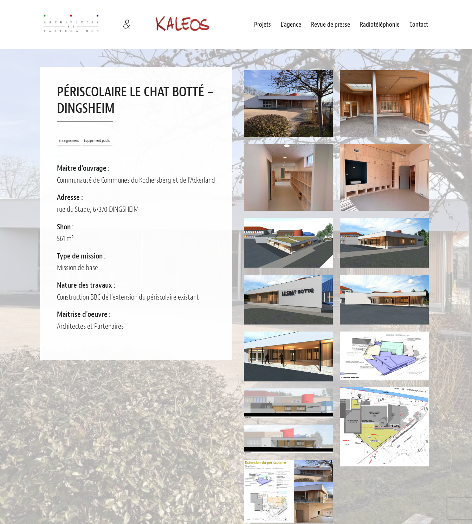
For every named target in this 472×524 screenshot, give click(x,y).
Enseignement (69, 140)
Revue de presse (330, 24)
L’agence (291, 24)
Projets (262, 24)
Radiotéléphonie (380, 24)
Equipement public (97, 140)
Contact (418, 24)
